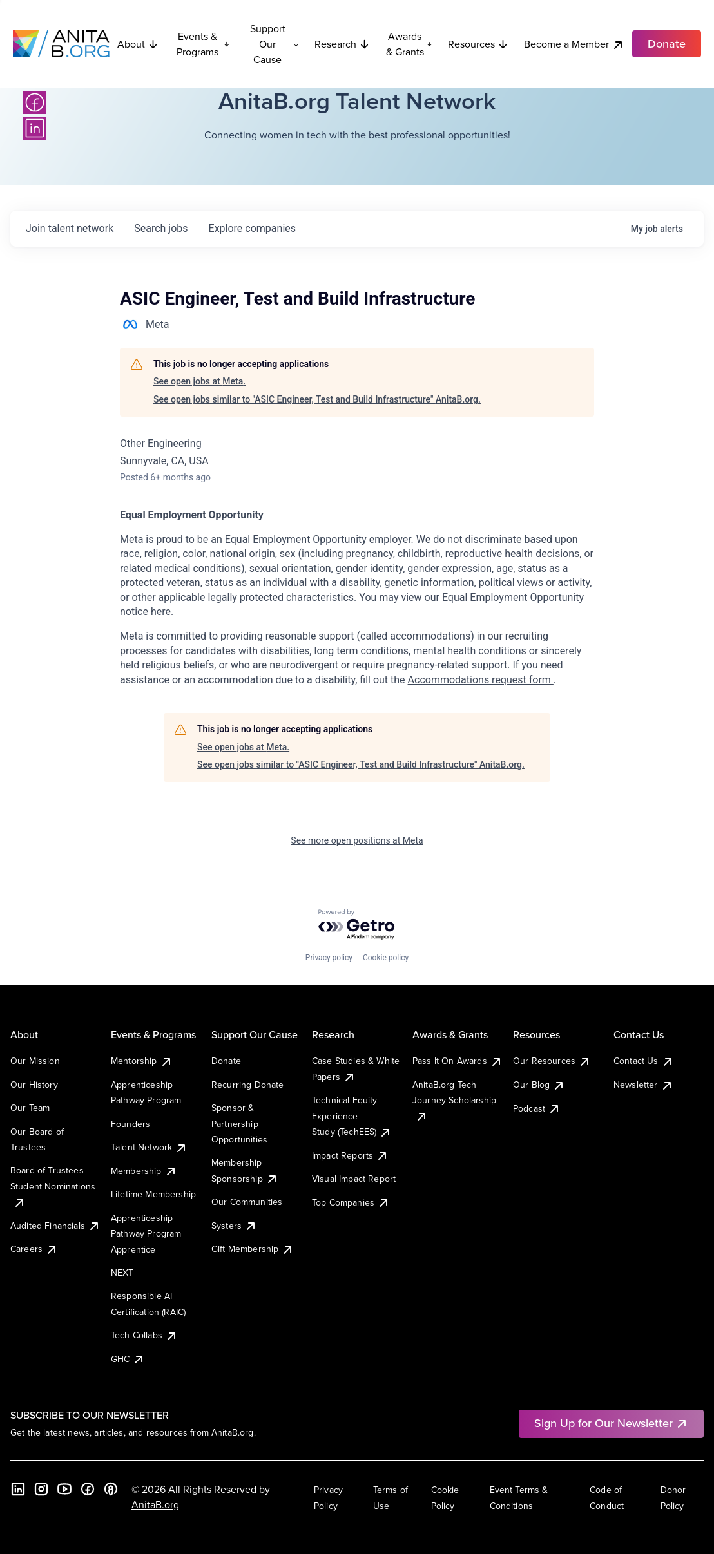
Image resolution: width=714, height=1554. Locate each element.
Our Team (30, 1107)
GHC (128, 1358)
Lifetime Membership (153, 1194)
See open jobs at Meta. (199, 381)
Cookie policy (386, 957)
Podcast (537, 1108)
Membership (144, 1170)
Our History (34, 1084)
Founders (130, 1123)
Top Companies (351, 1202)
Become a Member (574, 44)
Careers (34, 1248)
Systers (234, 1225)
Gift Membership (252, 1248)
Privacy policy (328, 957)
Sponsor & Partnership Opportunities (239, 1123)
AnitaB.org (155, 1504)
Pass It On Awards (457, 1060)
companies (252, 228)
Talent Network (149, 1147)
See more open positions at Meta (357, 840)
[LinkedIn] (35, 128)
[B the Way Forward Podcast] (111, 1489)
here (161, 611)
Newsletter (643, 1084)
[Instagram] (41, 1489)
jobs (161, 228)
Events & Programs (203, 44)
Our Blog (539, 1084)
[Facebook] (35, 102)
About (138, 44)
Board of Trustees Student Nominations (52, 1186)
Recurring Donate (247, 1084)
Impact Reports (350, 1155)
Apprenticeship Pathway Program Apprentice (146, 1233)
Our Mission (35, 1060)
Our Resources (552, 1060)
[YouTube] (64, 1489)
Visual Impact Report (354, 1178)
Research (342, 44)
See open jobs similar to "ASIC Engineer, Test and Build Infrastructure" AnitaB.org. (317, 399)
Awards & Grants (409, 44)
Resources (478, 44)
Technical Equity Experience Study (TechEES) (352, 1116)
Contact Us (643, 1060)
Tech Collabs (144, 1335)
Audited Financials (55, 1225)
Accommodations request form (481, 680)
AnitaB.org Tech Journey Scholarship (454, 1100)
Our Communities (246, 1201)
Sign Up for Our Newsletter (611, 1423)
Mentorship (142, 1060)
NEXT (122, 1272)
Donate (226, 1060)
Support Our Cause (274, 43)
